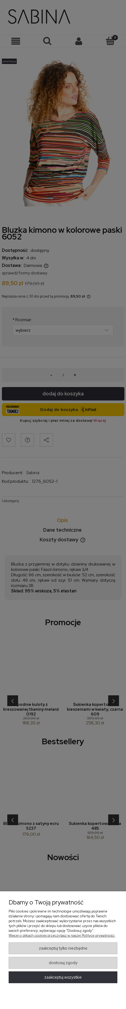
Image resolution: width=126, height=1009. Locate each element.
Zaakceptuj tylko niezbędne (63, 948)
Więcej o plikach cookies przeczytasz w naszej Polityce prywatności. (62, 935)
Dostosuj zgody (63, 962)
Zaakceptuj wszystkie (63, 977)
